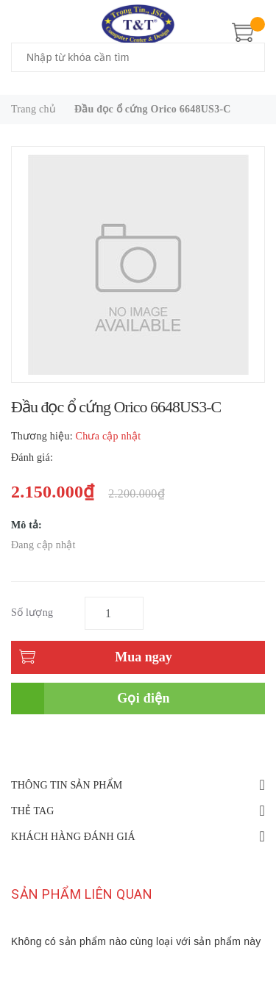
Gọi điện (143, 698)
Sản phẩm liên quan (81, 894)
